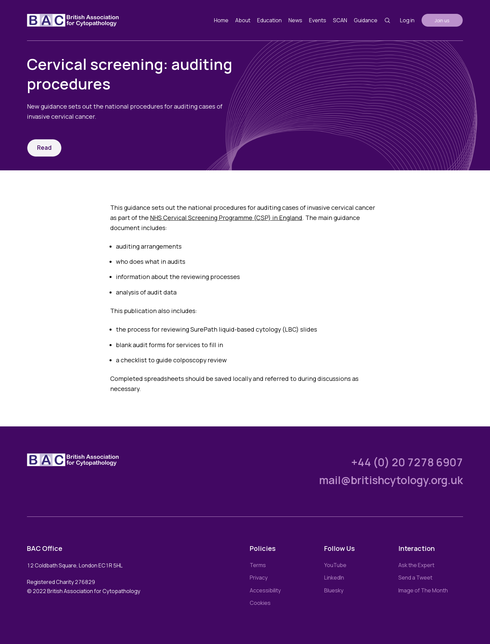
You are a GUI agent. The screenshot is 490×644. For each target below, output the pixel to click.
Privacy (259, 577)
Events (317, 20)
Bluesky (333, 590)
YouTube (335, 565)
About (242, 20)
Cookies (260, 603)
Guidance (365, 20)
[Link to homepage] (73, 20)
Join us (442, 20)
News (295, 20)
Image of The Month (423, 590)
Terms (258, 565)
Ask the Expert (416, 565)
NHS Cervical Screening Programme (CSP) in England (226, 218)
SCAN (340, 20)
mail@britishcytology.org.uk (391, 480)
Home (221, 20)
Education (269, 20)
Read (44, 147)
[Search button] (387, 20)
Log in (407, 20)
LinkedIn (334, 577)
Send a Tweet (415, 577)
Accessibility (265, 590)
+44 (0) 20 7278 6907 (407, 462)
